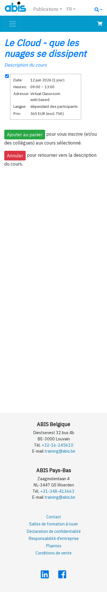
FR (69, 9)
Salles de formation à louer (53, 524)
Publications (45, 9)
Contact (53, 516)
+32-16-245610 (57, 445)
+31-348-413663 (57, 491)
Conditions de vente (53, 553)
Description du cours (25, 65)
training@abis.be (60, 451)
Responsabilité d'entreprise (54, 538)
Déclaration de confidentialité (54, 531)
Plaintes (53, 545)
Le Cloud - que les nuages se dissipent (45, 48)
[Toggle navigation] (13, 24)
